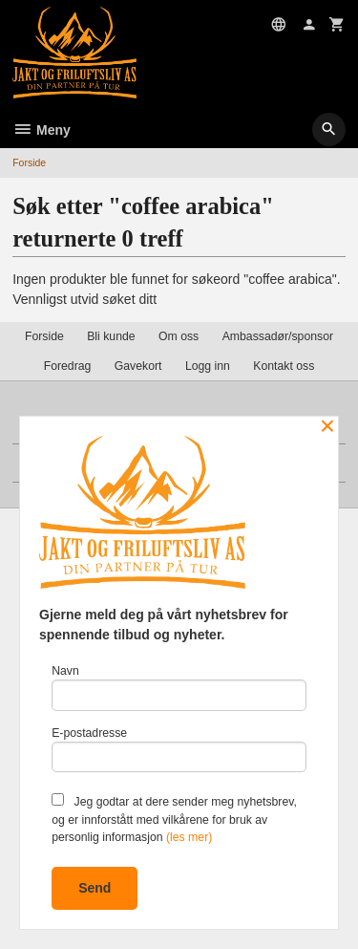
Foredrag (68, 366)
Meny (41, 130)
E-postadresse (179, 749)
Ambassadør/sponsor (277, 336)
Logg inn (207, 366)
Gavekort (138, 366)
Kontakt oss (283, 366)
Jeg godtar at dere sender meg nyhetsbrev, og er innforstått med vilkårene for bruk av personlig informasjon (174, 818)
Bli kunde (111, 336)
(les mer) (189, 837)
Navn (179, 687)
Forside (29, 162)
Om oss (178, 336)
